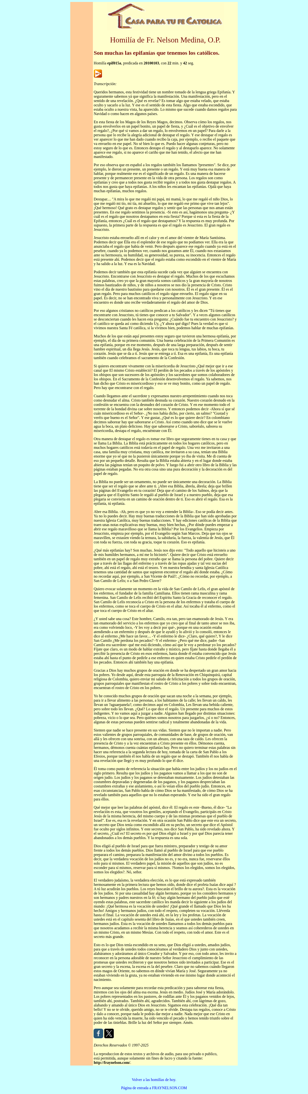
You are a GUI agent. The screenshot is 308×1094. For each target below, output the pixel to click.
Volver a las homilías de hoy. (154, 1080)
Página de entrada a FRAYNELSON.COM (154, 1088)
